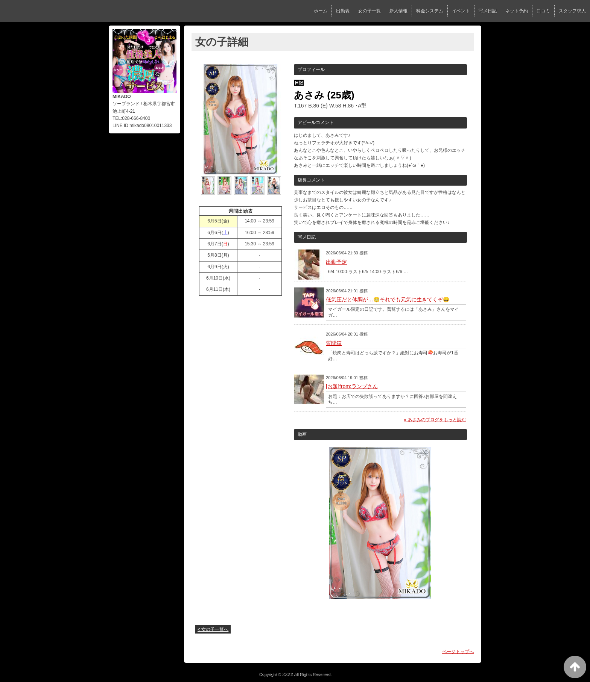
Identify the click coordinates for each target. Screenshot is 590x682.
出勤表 (343, 11)
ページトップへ (458, 651)
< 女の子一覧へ (213, 629)
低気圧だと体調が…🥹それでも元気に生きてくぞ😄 (387, 299)
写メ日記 (488, 11)
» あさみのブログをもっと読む (435, 419)
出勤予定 (336, 262)
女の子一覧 (369, 11)
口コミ (543, 11)
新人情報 (398, 11)
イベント (461, 11)
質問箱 (334, 343)
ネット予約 (516, 11)
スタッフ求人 (572, 11)
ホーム (320, 11)
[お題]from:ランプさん (352, 386)
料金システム (429, 11)
